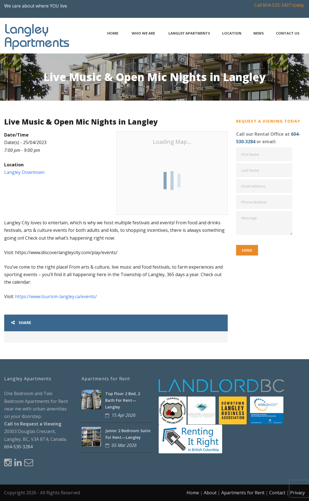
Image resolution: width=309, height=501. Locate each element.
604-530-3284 (18, 447)
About (210, 493)
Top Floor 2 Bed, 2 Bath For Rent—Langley (122, 400)
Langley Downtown (24, 172)
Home (112, 33)
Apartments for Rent (242, 493)
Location (231, 33)
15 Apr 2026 (124, 415)
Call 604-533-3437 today (279, 5)
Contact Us (288, 33)
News (258, 33)
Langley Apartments (189, 33)
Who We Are (143, 33)
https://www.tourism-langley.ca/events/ (56, 296)
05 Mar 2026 (124, 445)
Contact (277, 493)
